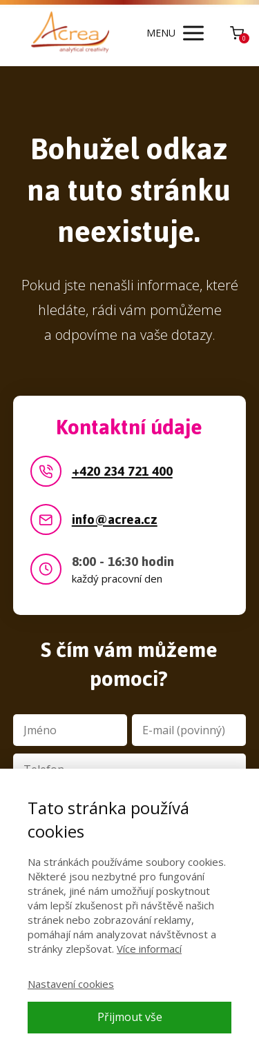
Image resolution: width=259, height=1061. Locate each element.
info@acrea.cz (114, 520)
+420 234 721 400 (122, 472)
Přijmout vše (129, 1016)
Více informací (149, 949)
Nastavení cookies (71, 984)
